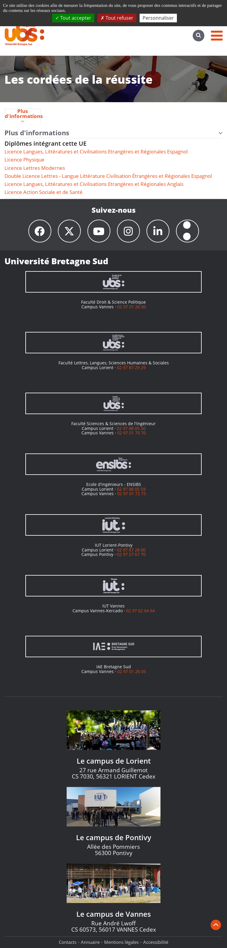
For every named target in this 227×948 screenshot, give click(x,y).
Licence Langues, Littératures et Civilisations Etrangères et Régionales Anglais (93, 184)
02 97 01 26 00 (131, 306)
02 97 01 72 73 (131, 493)
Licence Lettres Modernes (34, 167)
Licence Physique (24, 159)
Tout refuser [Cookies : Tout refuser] (117, 18)
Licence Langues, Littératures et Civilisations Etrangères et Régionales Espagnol (96, 151)
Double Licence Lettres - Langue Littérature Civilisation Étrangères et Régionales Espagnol (108, 175)
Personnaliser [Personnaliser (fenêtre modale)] (158, 18)
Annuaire (90, 942)
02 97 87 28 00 (131, 550)
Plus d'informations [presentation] (23, 116)
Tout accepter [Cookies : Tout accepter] (73, 18)
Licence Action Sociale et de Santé (43, 192)
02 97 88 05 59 (131, 489)
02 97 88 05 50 (131, 428)
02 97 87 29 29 (131, 367)
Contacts (67, 942)
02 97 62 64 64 (140, 610)
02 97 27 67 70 (131, 554)
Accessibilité (155, 942)
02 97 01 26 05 (131, 671)
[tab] (22, 116)
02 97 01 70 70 (131, 433)
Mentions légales (121, 942)
